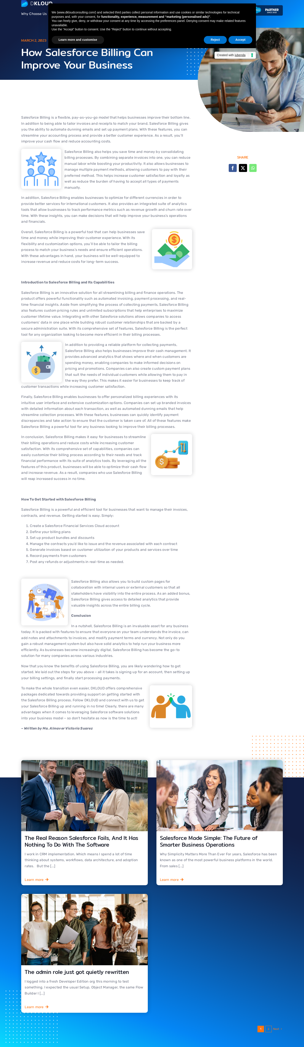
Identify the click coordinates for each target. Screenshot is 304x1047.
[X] (243, 168)
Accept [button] (240, 39)
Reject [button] (215, 39)
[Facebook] (233, 168)
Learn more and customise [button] (78, 39)
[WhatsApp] (253, 168)
